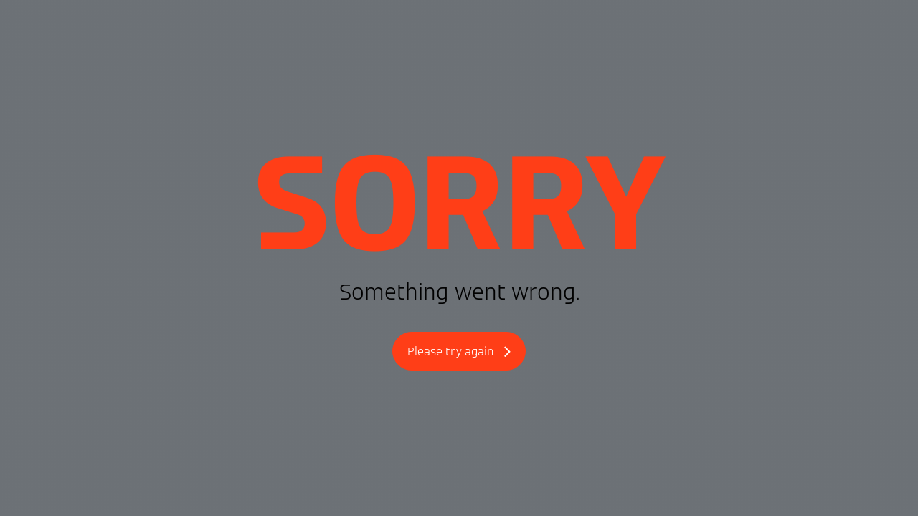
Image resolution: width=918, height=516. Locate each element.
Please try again (459, 352)
